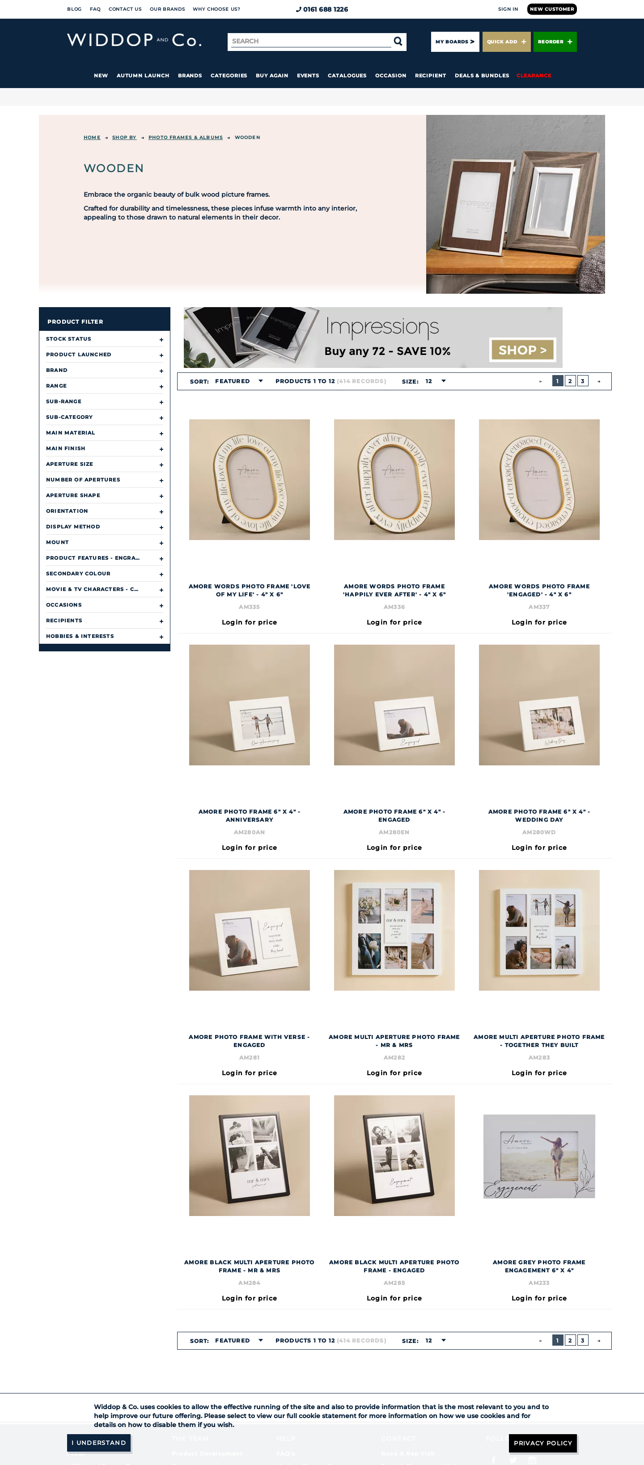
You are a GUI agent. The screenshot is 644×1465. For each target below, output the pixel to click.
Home (92, 137)
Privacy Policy (541, 1443)
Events (308, 75)
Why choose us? (217, 9)
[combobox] (236, 381)
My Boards (452, 42)
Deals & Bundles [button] (482, 75)
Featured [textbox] (232, 381)
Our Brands (167, 9)
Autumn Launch (143, 75)
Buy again (272, 75)
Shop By (124, 137)
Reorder (555, 42)
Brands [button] (190, 75)
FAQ (95, 9)
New (101, 75)
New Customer (552, 9)
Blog (74, 9)
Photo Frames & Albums (185, 137)
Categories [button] (229, 75)
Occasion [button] (390, 75)
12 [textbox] (428, 381)
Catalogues (347, 75)
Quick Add (506, 42)
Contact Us (125, 9)
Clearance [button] (534, 75)
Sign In (508, 9)
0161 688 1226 (322, 9)
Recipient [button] (430, 75)
